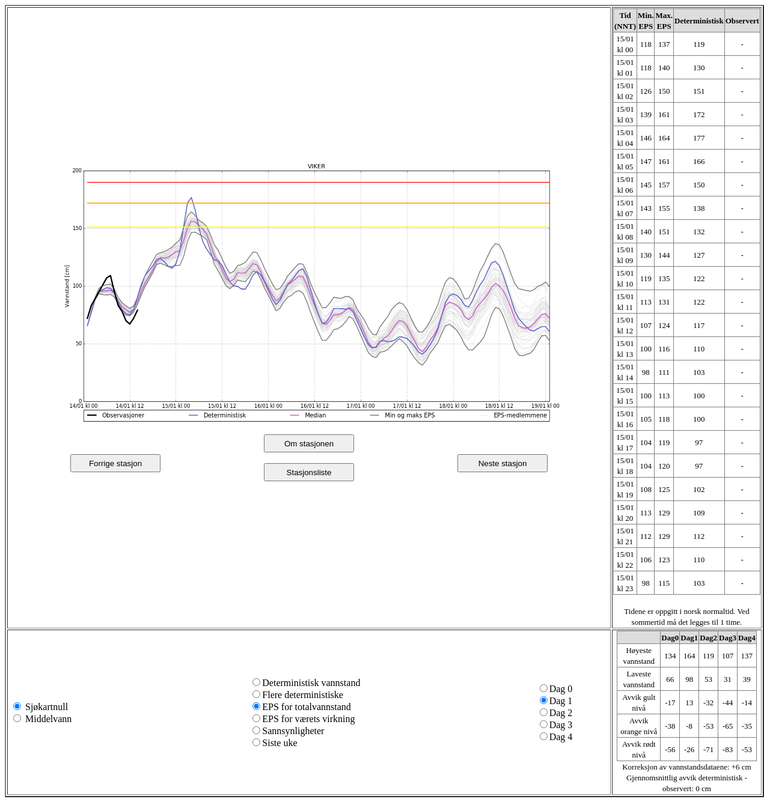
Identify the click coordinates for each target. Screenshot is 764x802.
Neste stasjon (502, 463)
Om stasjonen (309, 443)
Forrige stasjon (115, 463)
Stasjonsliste (309, 472)
